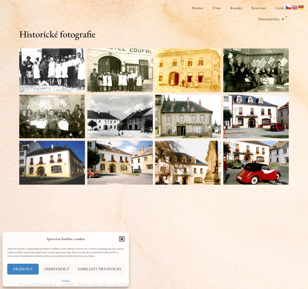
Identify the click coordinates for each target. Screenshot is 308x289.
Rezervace (258, 8)
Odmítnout (57, 269)
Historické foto (271, 19)
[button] (121, 238)
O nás (217, 8)
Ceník (279, 8)
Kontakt (66, 280)
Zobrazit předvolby (100, 269)
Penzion (197, 8)
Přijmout (23, 269)
